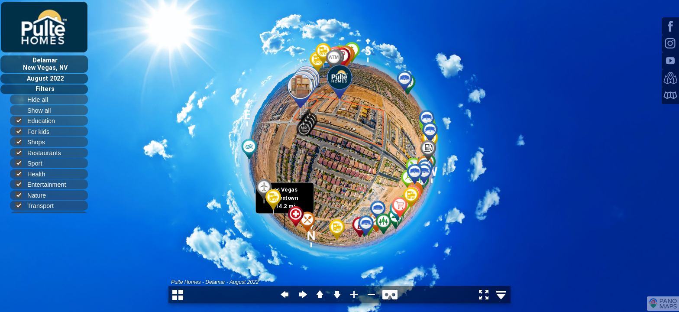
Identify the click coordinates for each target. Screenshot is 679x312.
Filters (45, 89)
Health (34, 174)
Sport (32, 163)
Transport (38, 205)
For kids (36, 131)
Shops (33, 142)
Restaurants (41, 152)
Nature (34, 195)
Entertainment (44, 184)
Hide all (41, 99)
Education (38, 120)
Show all (42, 110)
